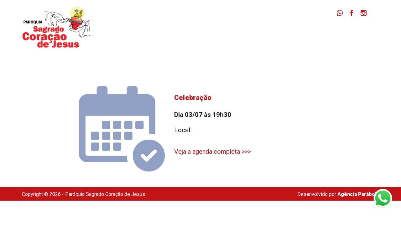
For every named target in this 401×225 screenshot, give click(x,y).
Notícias (281, 31)
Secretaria (353, 31)
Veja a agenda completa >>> (212, 151)
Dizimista (316, 31)
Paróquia (216, 31)
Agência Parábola (358, 194)
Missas (249, 31)
